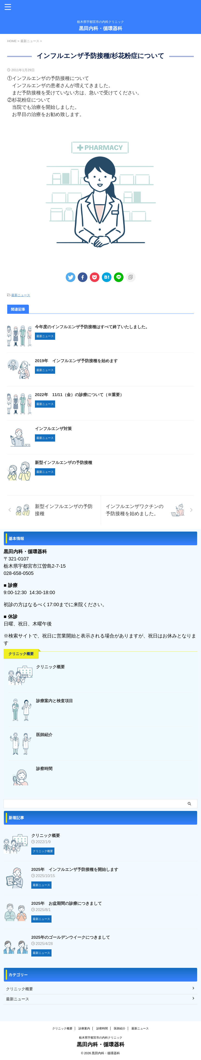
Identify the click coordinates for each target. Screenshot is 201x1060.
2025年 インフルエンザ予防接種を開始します (77, 869)
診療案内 (84, 1028)
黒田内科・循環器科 (100, 28)
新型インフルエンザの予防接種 (65, 462)
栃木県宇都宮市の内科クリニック (100, 1037)
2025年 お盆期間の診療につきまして (68, 903)
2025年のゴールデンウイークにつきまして (73, 937)
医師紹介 (44, 734)
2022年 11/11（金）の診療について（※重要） (82, 394)
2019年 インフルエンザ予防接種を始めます (79, 360)
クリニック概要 (51, 666)
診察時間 (44, 768)
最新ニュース (20, 295)
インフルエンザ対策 (54, 428)
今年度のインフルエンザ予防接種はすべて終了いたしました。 (95, 326)
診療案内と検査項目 (55, 700)
